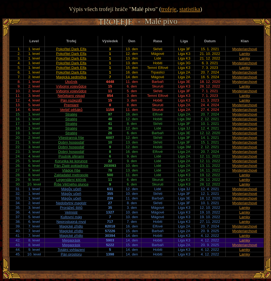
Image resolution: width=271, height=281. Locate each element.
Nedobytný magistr (71, 203)
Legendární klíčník (71, 180)
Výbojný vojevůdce (71, 86)
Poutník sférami (71, 156)
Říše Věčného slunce (71, 184)
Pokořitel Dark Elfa (71, 49)
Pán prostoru (71, 254)
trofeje (169, 9)
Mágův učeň (71, 189)
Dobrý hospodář (71, 142)
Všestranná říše (71, 138)
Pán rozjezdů (71, 100)
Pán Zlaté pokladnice (71, 166)
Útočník (71, 82)
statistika (189, 9)
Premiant (71, 105)
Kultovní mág (71, 217)
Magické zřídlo (71, 226)
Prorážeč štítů (71, 208)
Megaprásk (71, 240)
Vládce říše (71, 170)
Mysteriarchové (244, 49)
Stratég (71, 114)
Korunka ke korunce (71, 161)
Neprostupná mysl (71, 222)
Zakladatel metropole (71, 175)
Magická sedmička (71, 77)
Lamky (244, 54)
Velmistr (71, 212)
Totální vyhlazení (71, 250)
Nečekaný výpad (71, 96)
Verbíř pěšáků (71, 110)
